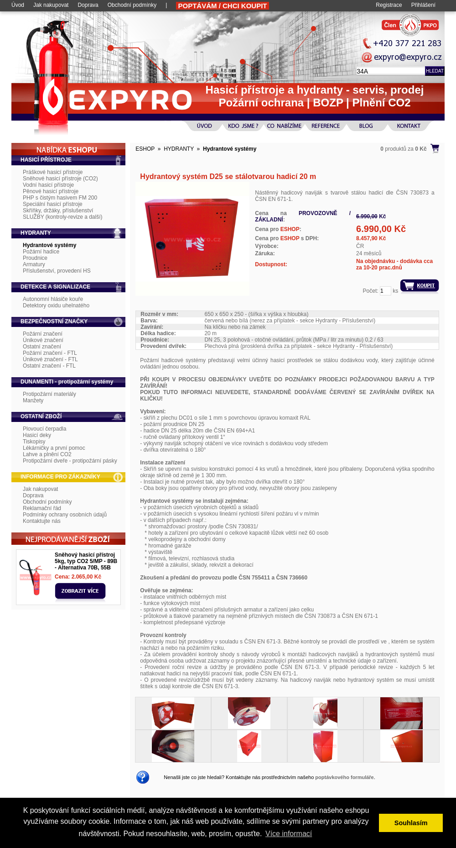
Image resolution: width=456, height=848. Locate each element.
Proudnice (35, 258)
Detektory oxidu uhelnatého (56, 305)
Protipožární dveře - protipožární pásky (70, 461)
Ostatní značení (42, 346)
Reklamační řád (42, 508)
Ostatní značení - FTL (49, 366)
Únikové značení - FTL (50, 359)
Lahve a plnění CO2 (47, 454)
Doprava (88, 5)
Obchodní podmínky (132, 5)
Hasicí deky (37, 435)
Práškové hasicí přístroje (53, 172)
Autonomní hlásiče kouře (53, 299)
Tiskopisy (34, 441)
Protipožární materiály (49, 394)
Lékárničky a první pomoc (54, 448)
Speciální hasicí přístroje (53, 204)
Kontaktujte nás (42, 521)
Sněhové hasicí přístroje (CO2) (60, 178)
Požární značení (42, 334)
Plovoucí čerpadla (44, 429)
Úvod (17, 5)
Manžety (33, 400)
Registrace (389, 5)
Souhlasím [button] (411, 823)
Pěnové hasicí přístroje (50, 191)
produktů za (403, 149)
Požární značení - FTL (50, 353)
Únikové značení (43, 340)
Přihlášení (423, 5)
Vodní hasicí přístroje (48, 185)
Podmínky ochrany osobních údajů (65, 514)
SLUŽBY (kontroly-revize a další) (63, 217)
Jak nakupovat (50, 5)
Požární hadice (41, 251)
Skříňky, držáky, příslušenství (58, 210)
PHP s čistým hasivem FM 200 (60, 198)
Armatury (34, 264)
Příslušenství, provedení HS (57, 271)
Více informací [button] (288, 833)
